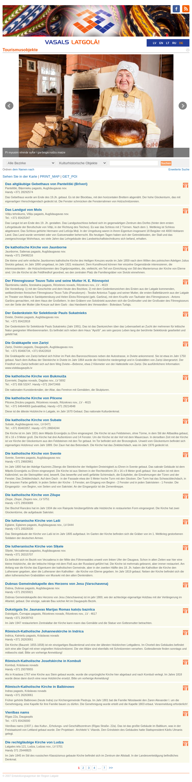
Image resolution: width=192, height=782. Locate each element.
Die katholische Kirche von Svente (33, 453)
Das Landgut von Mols (23, 210)
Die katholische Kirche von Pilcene (33, 398)
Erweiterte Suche (179, 169)
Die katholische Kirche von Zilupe (32, 495)
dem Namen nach (23, 169)
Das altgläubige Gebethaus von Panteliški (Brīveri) (46, 184)
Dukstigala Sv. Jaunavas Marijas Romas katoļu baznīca (50, 609)
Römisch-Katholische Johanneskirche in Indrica (44, 631)
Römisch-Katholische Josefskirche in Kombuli (43, 661)
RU (174, 43)
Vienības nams (17, 712)
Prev (9, 106)
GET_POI (69, 176)
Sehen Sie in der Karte (20, 176)
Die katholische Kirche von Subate (33, 420)
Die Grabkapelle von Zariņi (26, 343)
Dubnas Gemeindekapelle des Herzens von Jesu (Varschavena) (56, 584)
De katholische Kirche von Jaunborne (36, 247)
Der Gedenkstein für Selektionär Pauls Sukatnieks (46, 313)
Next (183, 106)
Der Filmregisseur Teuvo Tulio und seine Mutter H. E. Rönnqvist (57, 281)
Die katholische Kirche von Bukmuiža (35, 376)
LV (154, 43)
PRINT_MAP (50, 176)
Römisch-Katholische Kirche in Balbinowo (39, 687)
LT (167, 43)
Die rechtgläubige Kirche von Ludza (34, 742)
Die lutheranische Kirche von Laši (32, 521)
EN (161, 43)
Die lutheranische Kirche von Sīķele (34, 546)
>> (111, 768)
